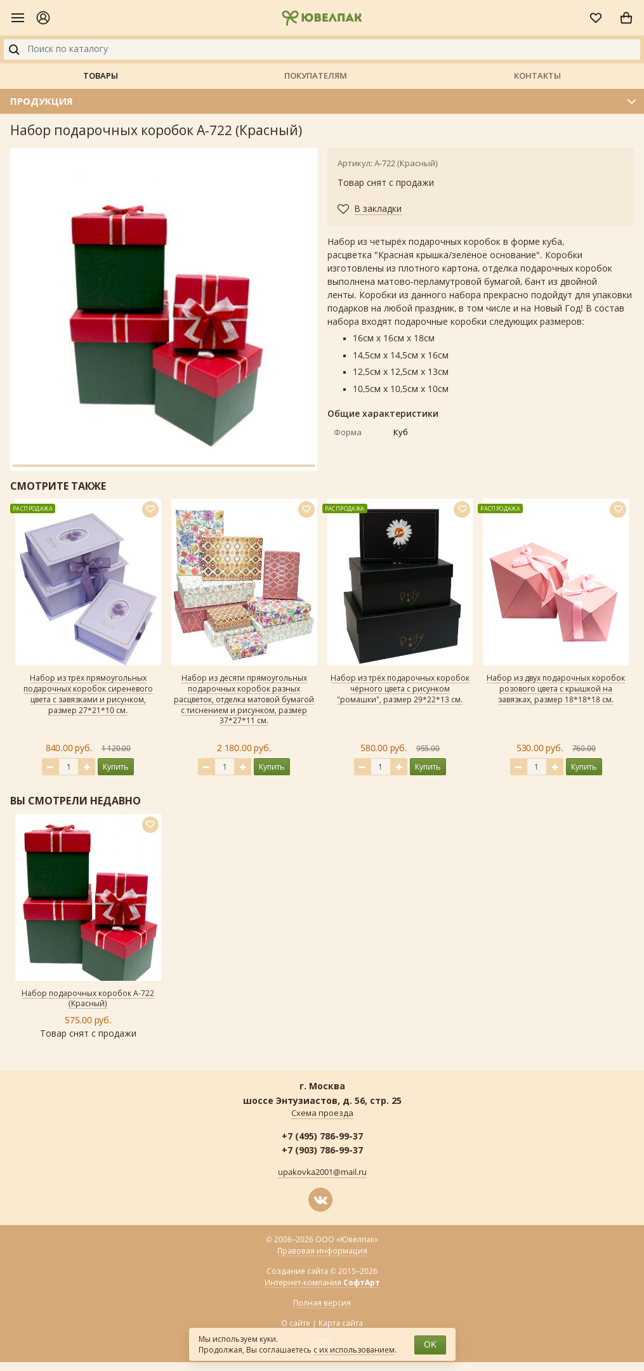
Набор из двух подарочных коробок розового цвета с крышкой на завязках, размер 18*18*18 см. (556, 689)
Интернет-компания (322, 1283)
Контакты (537, 75)
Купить (116, 766)
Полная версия (322, 1303)
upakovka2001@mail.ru (322, 1172)
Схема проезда (322, 1113)
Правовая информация (322, 1251)
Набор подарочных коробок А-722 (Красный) (88, 999)
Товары (100, 75)
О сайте (295, 1323)
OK (430, 1344)
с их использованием (354, 1350)
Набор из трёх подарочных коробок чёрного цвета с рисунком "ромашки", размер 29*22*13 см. (400, 689)
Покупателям (315, 75)
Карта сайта (341, 1323)
